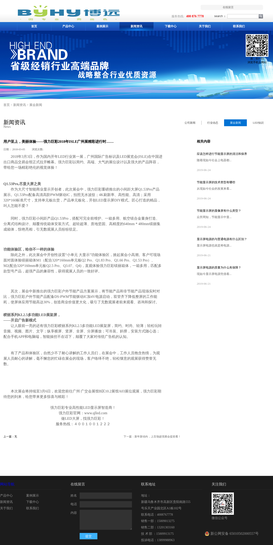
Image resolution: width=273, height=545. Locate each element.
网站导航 (7, 484)
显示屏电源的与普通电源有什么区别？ (222, 239)
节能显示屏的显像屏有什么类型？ (219, 210)
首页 (34, 26)
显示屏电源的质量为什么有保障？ (219, 267)
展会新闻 (35, 105)
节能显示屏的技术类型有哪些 (216, 182)
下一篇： (152, 436)
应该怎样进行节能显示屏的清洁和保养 (222, 153)
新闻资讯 (19, 105)
